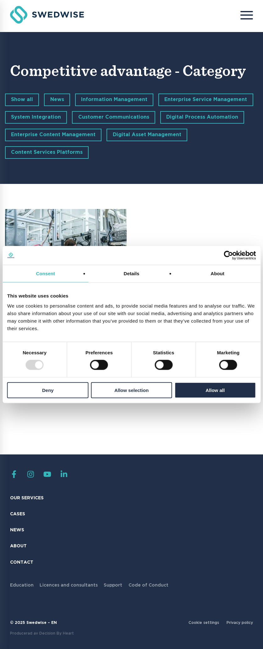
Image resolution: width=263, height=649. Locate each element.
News (57, 100)
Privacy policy (240, 622)
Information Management (114, 100)
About (18, 546)
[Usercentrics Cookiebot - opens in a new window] (228, 255)
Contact (21, 562)
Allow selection (131, 390)
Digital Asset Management (147, 135)
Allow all (215, 390)
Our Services (27, 498)
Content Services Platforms (47, 152)
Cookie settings (204, 622)
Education (22, 585)
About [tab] (217, 273)
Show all (22, 100)
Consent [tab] (45, 273)
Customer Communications (113, 117)
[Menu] (242, 16)
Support (113, 585)
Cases (17, 514)
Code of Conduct (148, 585)
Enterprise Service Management (205, 100)
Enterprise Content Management (53, 135)
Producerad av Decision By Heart (42, 633)
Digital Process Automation (202, 117)
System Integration (36, 117)
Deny (48, 390)
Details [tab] (132, 273)
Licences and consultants (69, 585)
